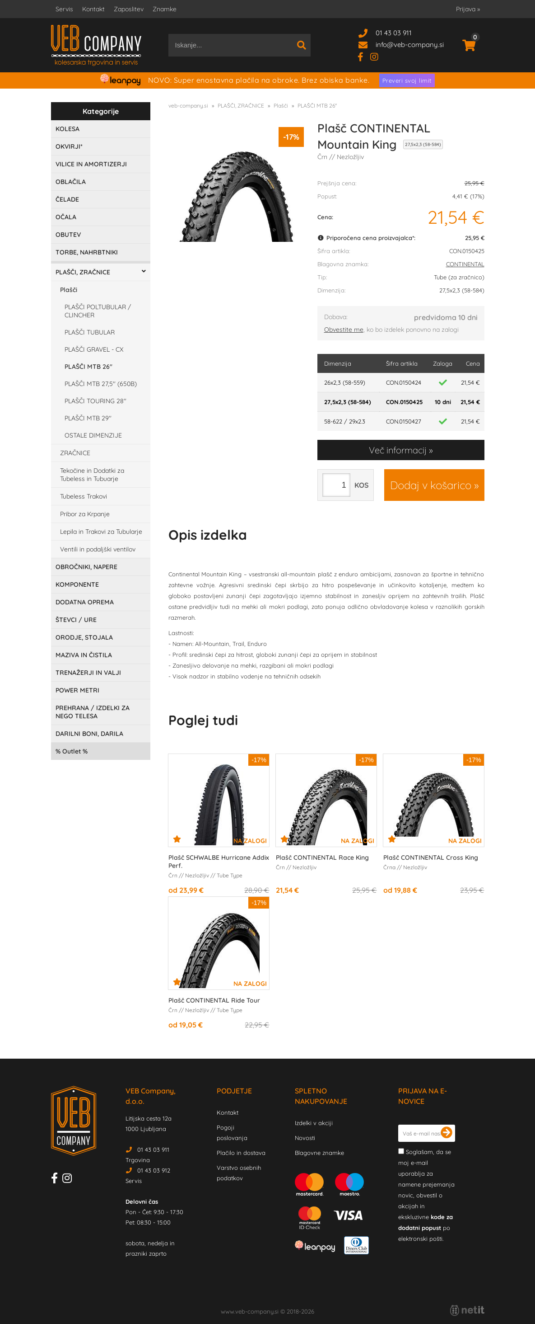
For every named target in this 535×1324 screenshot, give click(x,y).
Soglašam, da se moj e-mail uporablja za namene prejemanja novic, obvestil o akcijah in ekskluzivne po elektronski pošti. (426, 1195)
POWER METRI (77, 690)
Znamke (165, 9)
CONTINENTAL (465, 264)
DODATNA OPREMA (85, 602)
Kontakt (93, 9)
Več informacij (398, 450)
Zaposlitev (129, 9)
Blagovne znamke (319, 1152)
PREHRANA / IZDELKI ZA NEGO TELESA (93, 712)
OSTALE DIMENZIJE (93, 435)
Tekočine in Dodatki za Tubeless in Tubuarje (92, 474)
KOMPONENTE (77, 584)
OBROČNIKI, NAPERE (86, 567)
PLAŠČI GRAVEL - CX (94, 349)
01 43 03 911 (394, 32)
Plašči (68, 290)
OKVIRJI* (69, 146)
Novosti (305, 1137)
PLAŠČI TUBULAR (90, 332)
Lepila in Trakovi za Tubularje (101, 532)
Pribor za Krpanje (85, 514)
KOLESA (67, 129)
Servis (64, 9)
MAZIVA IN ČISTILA (84, 655)
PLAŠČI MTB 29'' (88, 418)
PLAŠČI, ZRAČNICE (83, 272)
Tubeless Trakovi (83, 496)
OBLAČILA (71, 182)
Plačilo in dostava (241, 1152)
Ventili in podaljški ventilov (97, 549)
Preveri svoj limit (407, 80)
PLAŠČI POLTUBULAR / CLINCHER (98, 311)
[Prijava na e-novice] (446, 1133)
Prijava (468, 9)
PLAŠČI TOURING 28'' (95, 401)
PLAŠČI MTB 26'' (88, 367)
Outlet (71, 751)
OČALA (66, 217)
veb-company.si (188, 105)
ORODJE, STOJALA (84, 637)
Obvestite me (343, 329)
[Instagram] (377, 56)
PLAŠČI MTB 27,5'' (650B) (101, 384)
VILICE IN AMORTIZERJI (91, 164)
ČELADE (67, 199)
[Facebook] (364, 56)
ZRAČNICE (75, 453)
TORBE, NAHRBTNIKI (87, 252)
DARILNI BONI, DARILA (89, 734)
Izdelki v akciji (314, 1122)
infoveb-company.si (410, 44)
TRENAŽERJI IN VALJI (88, 673)
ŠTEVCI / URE (76, 620)
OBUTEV (68, 235)
